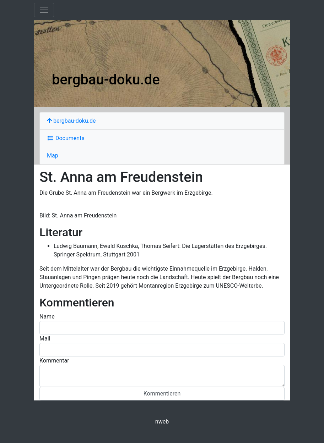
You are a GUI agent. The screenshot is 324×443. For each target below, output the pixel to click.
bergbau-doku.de (106, 79)
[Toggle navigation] (44, 10)
